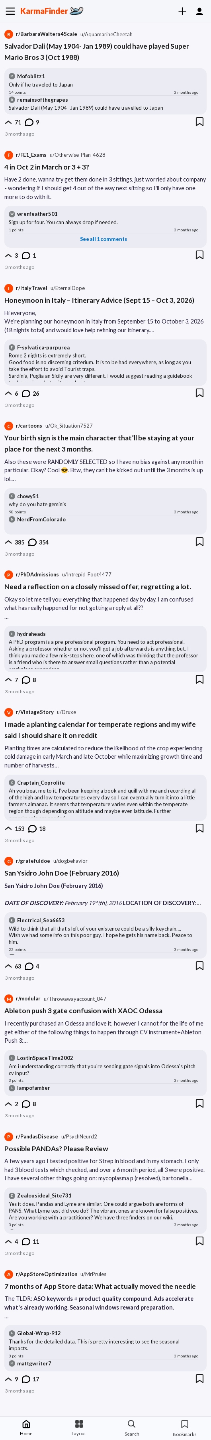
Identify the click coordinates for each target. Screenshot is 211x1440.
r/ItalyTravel (25, 288)
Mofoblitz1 (31, 76)
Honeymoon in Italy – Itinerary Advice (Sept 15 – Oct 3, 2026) (99, 300)
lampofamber (33, 1088)
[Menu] (10, 11)
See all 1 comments (103, 239)
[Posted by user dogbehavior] (70, 861)
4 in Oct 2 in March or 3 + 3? (46, 167)
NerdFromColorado (41, 519)
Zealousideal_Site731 (44, 1195)
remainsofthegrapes (42, 100)
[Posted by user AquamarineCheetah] (106, 34)
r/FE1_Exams (25, 155)
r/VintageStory (29, 712)
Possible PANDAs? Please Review (56, 1148)
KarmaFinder (44, 11)
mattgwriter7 (34, 1363)
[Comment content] (104, 84)
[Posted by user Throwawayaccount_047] (75, 999)
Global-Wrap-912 (39, 1333)
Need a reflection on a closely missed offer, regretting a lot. (97, 586)
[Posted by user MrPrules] (93, 1274)
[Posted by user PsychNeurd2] (79, 1136)
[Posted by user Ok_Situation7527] (69, 426)
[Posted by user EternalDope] (68, 288)
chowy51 (28, 496)
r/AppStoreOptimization (40, 1274)
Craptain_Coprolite (41, 782)
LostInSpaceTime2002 (45, 1058)
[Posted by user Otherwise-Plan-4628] (78, 155)
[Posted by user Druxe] (66, 712)
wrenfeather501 (37, 214)
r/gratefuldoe (27, 861)
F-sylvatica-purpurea (43, 347)
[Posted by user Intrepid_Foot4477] (86, 574)
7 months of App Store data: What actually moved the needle (100, 1286)
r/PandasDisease (31, 1136)
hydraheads (31, 634)
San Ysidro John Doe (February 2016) (61, 873)
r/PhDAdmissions (31, 574)
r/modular (22, 998)
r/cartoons (23, 426)
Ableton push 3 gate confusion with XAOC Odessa (83, 1010)
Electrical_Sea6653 (41, 920)
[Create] (185, 11)
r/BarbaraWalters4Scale (40, 34)
